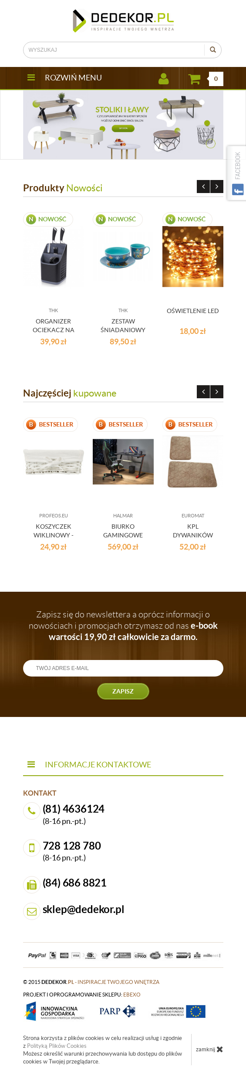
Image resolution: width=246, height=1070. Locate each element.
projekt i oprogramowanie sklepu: (82, 994)
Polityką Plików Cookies (57, 1046)
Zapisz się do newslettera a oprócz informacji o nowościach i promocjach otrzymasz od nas (123, 626)
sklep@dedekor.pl (84, 909)
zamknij (209, 1049)
